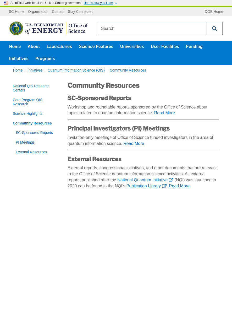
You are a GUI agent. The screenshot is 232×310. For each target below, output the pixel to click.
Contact (58, 12)
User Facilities (165, 46)
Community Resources (128, 70)
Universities (132, 46)
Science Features (96, 46)
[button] (215, 28)
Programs (45, 58)
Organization (38, 12)
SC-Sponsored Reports (34, 133)
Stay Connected (80, 12)
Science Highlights (27, 114)
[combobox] (152, 28)
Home (15, 46)
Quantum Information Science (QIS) (76, 70)
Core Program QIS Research (27, 102)
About (34, 46)
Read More (164, 113)
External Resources (31, 152)
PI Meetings (25, 142)
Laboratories (59, 46)
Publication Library (143, 186)
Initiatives (19, 58)
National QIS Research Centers (31, 88)
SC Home (16, 12)
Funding (194, 46)
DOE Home (214, 12)
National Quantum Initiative (142, 180)
